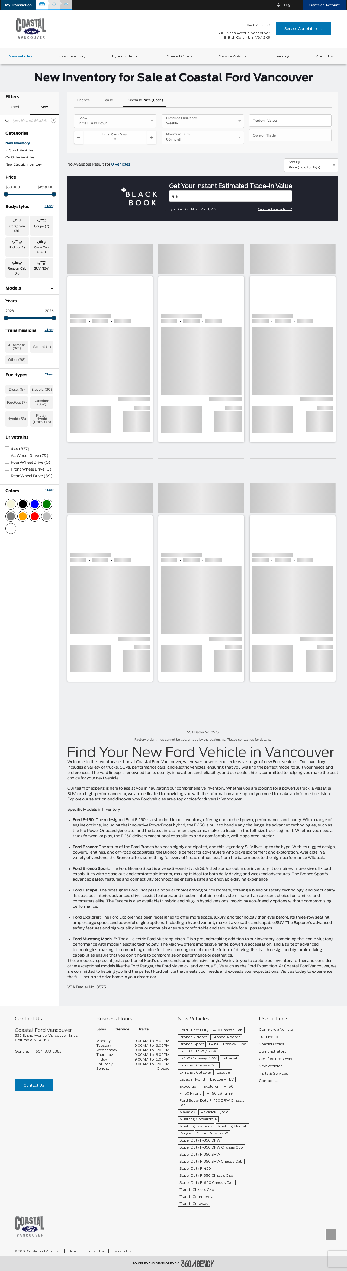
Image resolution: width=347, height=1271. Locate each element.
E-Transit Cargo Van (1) (24, 309)
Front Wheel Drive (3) (31, 596)
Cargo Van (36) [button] (17, 228)
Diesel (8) (17, 516)
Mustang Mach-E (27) (23, 380)
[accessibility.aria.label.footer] (197, 1263)
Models (29, 288)
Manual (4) (41, 473)
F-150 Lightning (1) (20, 344)
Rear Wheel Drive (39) (32, 603)
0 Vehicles (120, 164)
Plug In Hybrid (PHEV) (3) (42, 545)
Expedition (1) (16, 323)
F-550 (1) (13, 359)
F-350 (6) (13, 352)
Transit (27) (14, 408)
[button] (18, 5)
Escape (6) (14, 316)
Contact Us (34, 1085)
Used (15, 107)
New (44, 107)
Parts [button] (144, 1029)
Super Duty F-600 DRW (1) (27, 401)
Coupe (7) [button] (41, 226)
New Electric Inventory (23, 164)
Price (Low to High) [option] (304, 167)
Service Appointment (303, 29)
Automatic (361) (17, 473)
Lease (108, 100)
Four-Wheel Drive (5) (30, 589)
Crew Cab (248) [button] (41, 250)
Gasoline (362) (42, 529)
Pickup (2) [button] (17, 247)
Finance (83, 100)
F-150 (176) (14, 337)
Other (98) (17, 486)
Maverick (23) (16, 366)
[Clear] (53, 120)
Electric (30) (41, 516)
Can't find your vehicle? (275, 209)
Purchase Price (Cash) (144, 100)
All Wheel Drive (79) (30, 583)
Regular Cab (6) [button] (17, 271)
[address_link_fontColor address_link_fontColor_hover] (244, 35)
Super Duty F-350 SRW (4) (27, 394)
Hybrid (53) (17, 545)
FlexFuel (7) (17, 529)
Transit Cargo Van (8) (23, 415)
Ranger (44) (15, 387)
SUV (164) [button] (41, 268)
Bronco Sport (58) (20, 302)
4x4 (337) (20, 576)
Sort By (294, 162)
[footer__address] (51, 1037)
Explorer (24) (16, 330)
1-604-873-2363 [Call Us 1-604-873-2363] (255, 25)
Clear (49, 206)
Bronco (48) (15, 295)
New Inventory (17, 143)
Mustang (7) (15, 373)
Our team (76, 788)
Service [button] (122, 1029)
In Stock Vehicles (19, 150)
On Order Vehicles (19, 157)
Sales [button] (101, 1029)
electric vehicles (190, 767)
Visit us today (293, 972)
